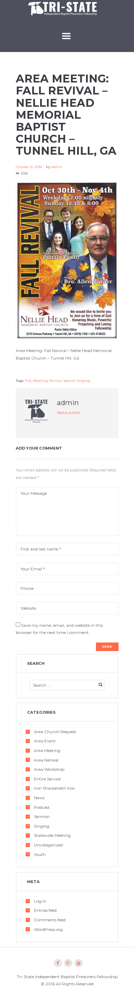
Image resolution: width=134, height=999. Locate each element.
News (39, 797)
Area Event (45, 740)
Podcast (42, 807)
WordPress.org (48, 929)
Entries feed (45, 910)
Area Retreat (46, 760)
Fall (28, 380)
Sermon (42, 816)
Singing (41, 826)
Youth (40, 854)
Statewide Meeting (52, 835)
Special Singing (76, 380)
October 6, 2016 (29, 167)
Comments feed (49, 919)
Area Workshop (49, 769)
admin (56, 167)
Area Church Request (55, 731)
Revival (55, 380)
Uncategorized (48, 844)
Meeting (40, 380)
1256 (24, 173)
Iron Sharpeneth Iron (54, 788)
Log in (40, 901)
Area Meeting (47, 750)
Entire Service (47, 778)
